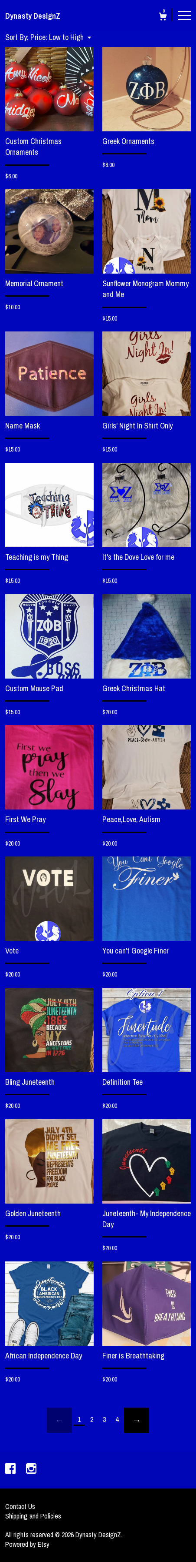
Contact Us (20, 1506)
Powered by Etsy (27, 1544)
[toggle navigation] (184, 14)
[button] (60, 37)
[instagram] (31, 1469)
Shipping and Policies (33, 1516)
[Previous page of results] (59, 1420)
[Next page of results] (136, 1420)
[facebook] (11, 1469)
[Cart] (163, 17)
